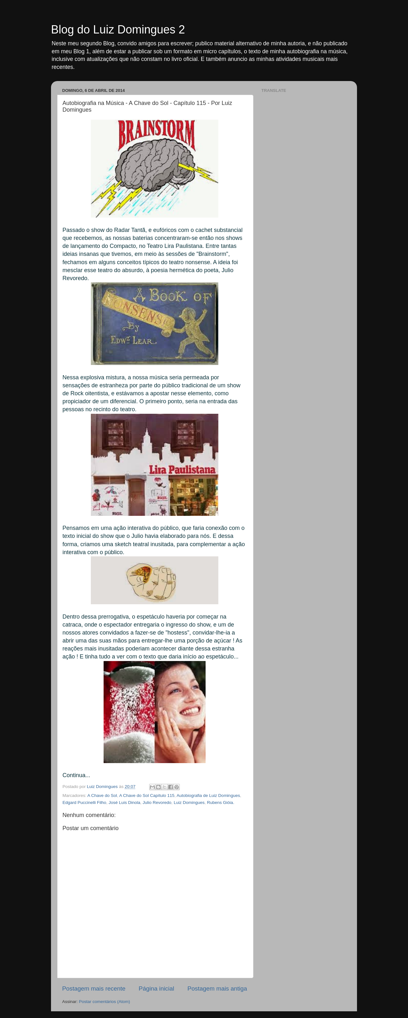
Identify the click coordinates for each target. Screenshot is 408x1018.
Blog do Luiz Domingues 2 (118, 29)
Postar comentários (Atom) (104, 1001)
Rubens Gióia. (220, 802)
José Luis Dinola (124, 802)
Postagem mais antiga (217, 988)
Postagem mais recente (93, 988)
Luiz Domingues (189, 802)
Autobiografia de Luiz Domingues (208, 795)
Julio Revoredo (156, 802)
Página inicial (156, 988)
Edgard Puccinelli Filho (84, 802)
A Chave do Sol (102, 795)
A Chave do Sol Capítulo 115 (146, 795)
